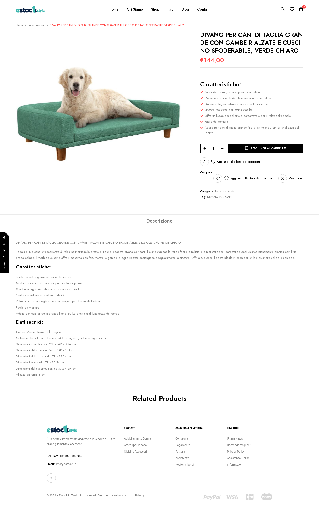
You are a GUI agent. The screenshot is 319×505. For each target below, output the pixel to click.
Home (19, 25)
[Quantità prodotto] (213, 148)
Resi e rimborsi (184, 464)
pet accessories (36, 25)
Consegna (181, 438)
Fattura (180, 451)
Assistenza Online (238, 458)
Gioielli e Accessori (135, 451)
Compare (295, 178)
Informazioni (235, 464)
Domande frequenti (239, 445)
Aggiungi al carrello (268, 148)
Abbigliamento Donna (137, 438)
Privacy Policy (236, 451)
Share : (4, 264)
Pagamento (182, 445)
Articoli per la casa (135, 445)
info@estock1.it (66, 464)
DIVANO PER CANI (219, 197)
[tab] (159, 221)
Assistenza (182, 458)
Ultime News (235, 438)
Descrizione (159, 220)
